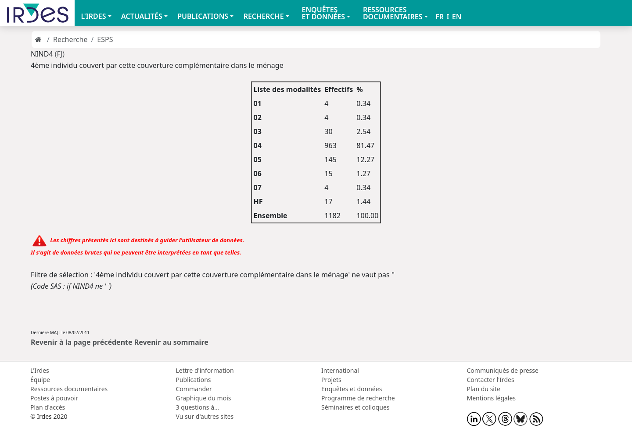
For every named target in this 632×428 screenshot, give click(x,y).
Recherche (70, 39)
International (340, 370)
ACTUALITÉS (141, 16)
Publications (193, 379)
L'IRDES (93, 16)
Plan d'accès (47, 407)
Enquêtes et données (351, 389)
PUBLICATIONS (202, 16)
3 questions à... (197, 407)
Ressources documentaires (69, 389)
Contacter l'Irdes (490, 379)
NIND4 (43, 54)
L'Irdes (39, 370)
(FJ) (60, 54)
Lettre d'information (205, 370)
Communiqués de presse (503, 370)
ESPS (105, 39)
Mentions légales (491, 398)
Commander (194, 389)
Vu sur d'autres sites (205, 416)
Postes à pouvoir (54, 398)
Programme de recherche (358, 398)
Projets (331, 379)
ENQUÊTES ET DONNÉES (323, 13)
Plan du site (483, 389)
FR (439, 16)
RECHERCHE (264, 16)
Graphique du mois (203, 398)
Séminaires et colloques (355, 407)
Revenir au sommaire (171, 342)
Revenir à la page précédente (82, 342)
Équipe (40, 379)
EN (457, 16)
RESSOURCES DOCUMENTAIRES (393, 13)
